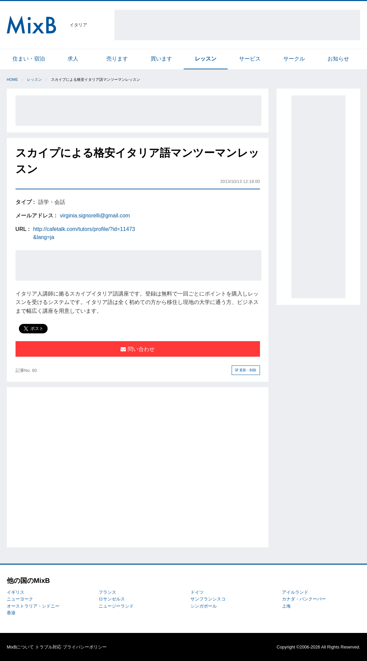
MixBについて (20, 647)
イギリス (15, 592)
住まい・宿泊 (28, 59)
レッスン (205, 59)
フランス (107, 592)
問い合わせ (137, 349)
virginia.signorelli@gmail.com (95, 215)
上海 (286, 606)
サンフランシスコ (208, 598)
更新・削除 (245, 370)
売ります (117, 59)
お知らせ (338, 59)
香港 (11, 612)
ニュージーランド (116, 606)
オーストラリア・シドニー (33, 606)
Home (12, 79)
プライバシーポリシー (85, 647)
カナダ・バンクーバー (304, 598)
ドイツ (197, 592)
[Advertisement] (237, 25)
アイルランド (295, 592)
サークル (294, 59)
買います (161, 59)
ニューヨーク (20, 598)
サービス (250, 59)
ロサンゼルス (112, 598)
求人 (73, 59)
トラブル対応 (48, 647)
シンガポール (203, 606)
